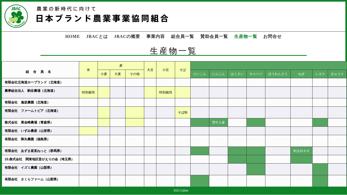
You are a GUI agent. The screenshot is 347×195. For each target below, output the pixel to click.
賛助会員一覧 (214, 36)
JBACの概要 (127, 36)
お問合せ (272, 36)
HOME (72, 36)
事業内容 (155, 36)
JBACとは (97, 36)
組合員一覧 (182, 36)
